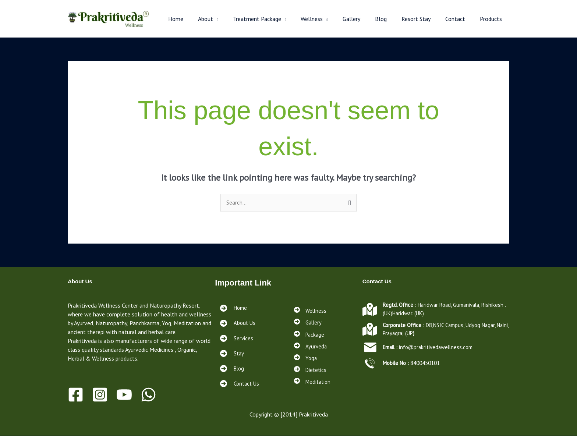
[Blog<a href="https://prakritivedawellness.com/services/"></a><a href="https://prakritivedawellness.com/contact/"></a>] (232, 369)
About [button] (227, 18)
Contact (460, 18)
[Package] (310, 334)
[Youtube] (124, 395)
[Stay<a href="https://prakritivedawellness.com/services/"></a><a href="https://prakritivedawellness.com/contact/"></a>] (232, 354)
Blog (391, 18)
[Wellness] (311, 309)
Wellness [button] (328, 18)
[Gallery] (308, 322)
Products (492, 18)
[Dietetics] (311, 372)
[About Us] (237, 324)
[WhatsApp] (148, 395)
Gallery (365, 18)
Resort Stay (423, 18)
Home (200, 18)
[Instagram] (100, 395)
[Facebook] (76, 395)
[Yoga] (306, 359)
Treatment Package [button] (276, 18)
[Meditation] (313, 384)
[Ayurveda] (311, 347)
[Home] (234, 308)
